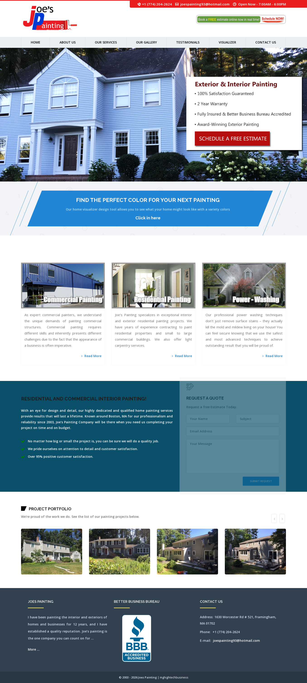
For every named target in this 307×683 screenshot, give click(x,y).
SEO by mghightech (65, 259)
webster (31, 259)
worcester (59, 259)
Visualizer (227, 42)
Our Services (106, 42)
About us (68, 42)
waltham (24, 259)
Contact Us (265, 42)
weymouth (49, 259)
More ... (34, 649)
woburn (57, 259)
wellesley (33, 259)
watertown (26, 259)
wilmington (52, 259)
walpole (22, 259)
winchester (55, 259)
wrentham (62, 259)
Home (35, 42)
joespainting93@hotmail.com (205, 4)
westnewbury (42, 259)
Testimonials (187, 42)
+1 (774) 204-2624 (157, 4)
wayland (29, 259)
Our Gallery (146, 42)
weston (45, 259)
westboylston (39, 259)
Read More (91, 356)
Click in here (148, 218)
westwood (47, 259)
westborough (36, 259)
